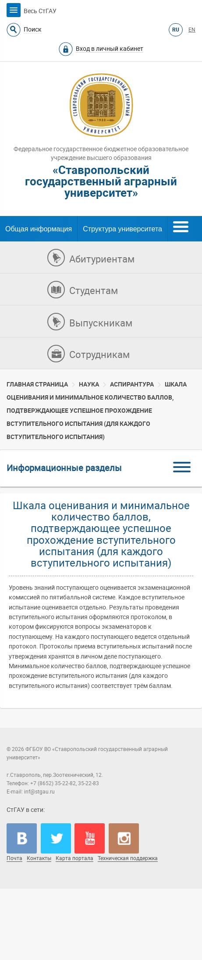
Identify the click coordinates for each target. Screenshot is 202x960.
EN (191, 30)
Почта (14, 858)
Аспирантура (132, 384)
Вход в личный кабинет (109, 48)
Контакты (39, 858)
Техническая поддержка (128, 858)
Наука (89, 384)
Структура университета (122, 229)
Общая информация (38, 229)
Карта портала (74, 858)
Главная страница (37, 384)
